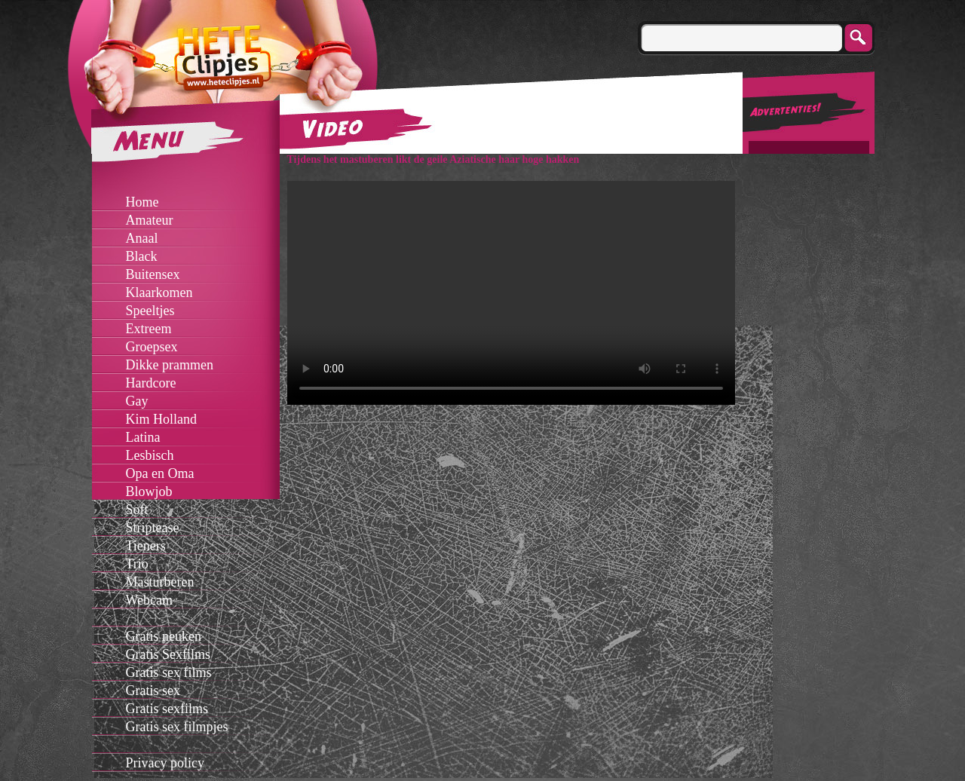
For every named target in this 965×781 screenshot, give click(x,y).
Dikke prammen (169, 364)
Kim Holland (162, 419)
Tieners (146, 545)
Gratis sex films (169, 672)
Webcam (149, 600)
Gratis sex (153, 690)
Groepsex (152, 346)
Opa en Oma (160, 473)
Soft (137, 509)
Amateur (149, 220)
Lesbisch (150, 455)
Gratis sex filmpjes (177, 726)
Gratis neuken (163, 636)
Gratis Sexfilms (168, 654)
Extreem (149, 328)
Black (142, 256)
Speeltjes (150, 310)
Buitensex (153, 274)
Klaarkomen (159, 292)
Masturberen (160, 582)
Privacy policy (165, 762)
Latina (143, 437)
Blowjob (149, 491)
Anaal (142, 238)
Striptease (152, 527)
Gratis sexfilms (167, 708)
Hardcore (151, 382)
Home (142, 202)
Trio (137, 563)
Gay (137, 401)
